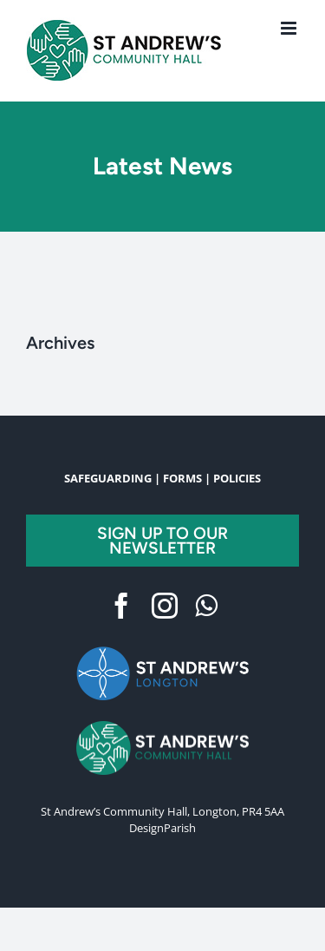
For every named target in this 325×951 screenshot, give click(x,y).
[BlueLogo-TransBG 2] (163, 650)
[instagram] (165, 606)
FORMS (182, 478)
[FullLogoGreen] (163, 726)
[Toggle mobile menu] (290, 28)
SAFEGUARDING (108, 478)
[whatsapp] (206, 606)
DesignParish (162, 828)
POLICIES (237, 478)
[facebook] (121, 606)
